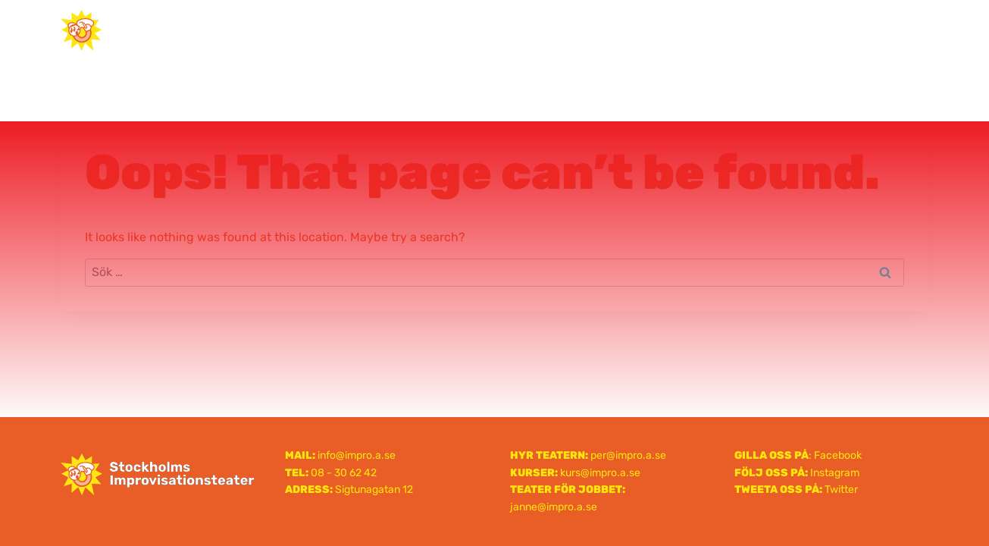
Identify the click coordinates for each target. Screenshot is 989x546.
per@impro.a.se (628, 455)
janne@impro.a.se (553, 506)
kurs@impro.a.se (600, 472)
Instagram (834, 472)
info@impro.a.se (357, 455)
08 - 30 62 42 (344, 472)
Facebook (838, 455)
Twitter (841, 489)
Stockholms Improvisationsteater (495, 29)
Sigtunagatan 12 (374, 489)
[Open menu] (910, 30)
